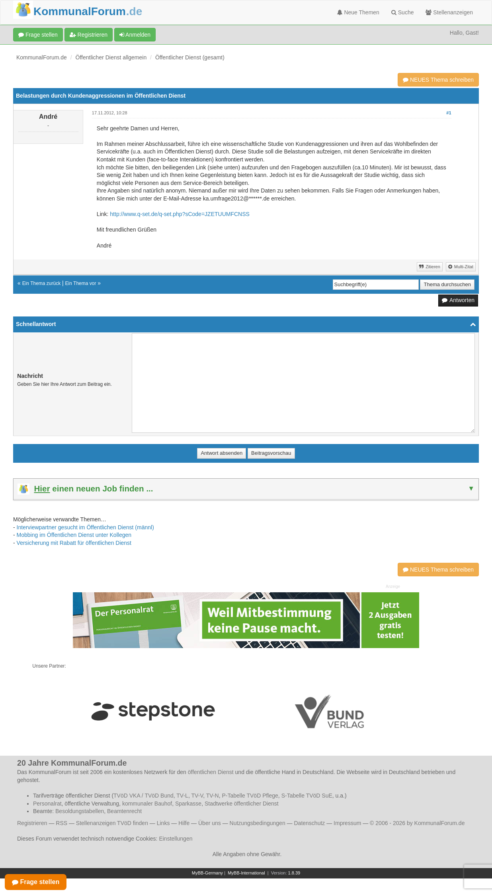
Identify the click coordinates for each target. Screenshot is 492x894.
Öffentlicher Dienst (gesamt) (190, 57)
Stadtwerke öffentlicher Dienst (242, 803)
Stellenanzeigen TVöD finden (112, 823)
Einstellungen (175, 838)
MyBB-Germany (207, 872)
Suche (402, 12)
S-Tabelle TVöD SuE (306, 795)
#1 (448, 112)
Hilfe (183, 823)
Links (163, 823)
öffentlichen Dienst (211, 772)
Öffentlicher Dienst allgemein (111, 57)
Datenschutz (309, 823)
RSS (61, 823)
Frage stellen (38, 34)
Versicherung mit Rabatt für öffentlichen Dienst (74, 543)
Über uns (209, 823)
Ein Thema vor (80, 283)
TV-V (197, 795)
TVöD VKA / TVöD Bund (143, 795)
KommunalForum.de (41, 57)
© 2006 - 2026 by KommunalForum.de (417, 823)
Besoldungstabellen (79, 811)
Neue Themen (358, 12)
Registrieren (88, 34)
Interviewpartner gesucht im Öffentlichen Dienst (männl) (85, 527)
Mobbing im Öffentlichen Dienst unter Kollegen (74, 535)
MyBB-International (246, 872)
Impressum (347, 823)
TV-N (212, 795)
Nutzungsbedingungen (257, 823)
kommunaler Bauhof (147, 803)
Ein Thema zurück (41, 283)
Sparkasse (188, 803)
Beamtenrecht (124, 811)
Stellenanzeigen (449, 12)
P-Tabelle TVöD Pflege (250, 795)
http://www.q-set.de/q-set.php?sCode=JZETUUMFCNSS (180, 214)
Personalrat (47, 803)
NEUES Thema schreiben (438, 80)
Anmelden (134, 34)
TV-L (182, 795)
